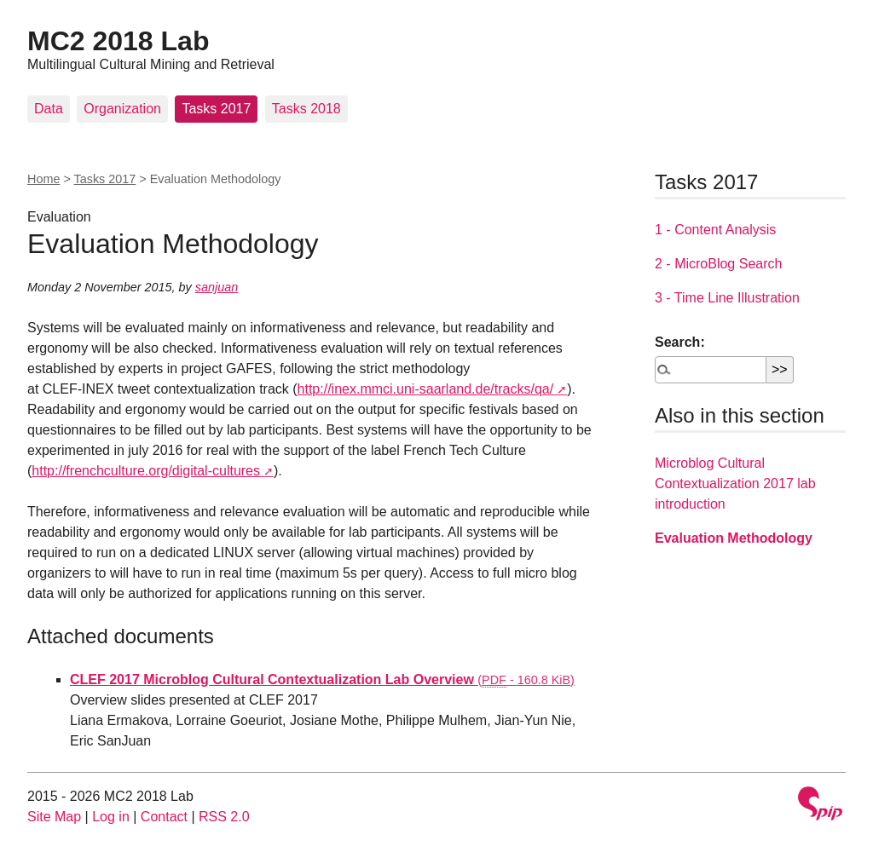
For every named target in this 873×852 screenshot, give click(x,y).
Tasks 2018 (306, 108)
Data (48, 108)
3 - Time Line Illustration (727, 298)
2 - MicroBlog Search (718, 263)
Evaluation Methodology (733, 538)
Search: (680, 342)
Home (43, 179)
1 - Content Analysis (715, 229)
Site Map (54, 816)
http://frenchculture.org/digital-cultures (146, 470)
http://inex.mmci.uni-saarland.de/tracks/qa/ (426, 389)
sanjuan (216, 287)
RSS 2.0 (224, 816)
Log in (111, 816)
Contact (164, 816)
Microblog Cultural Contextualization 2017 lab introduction (735, 483)
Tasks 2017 (216, 108)
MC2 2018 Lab (118, 41)
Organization (122, 108)
